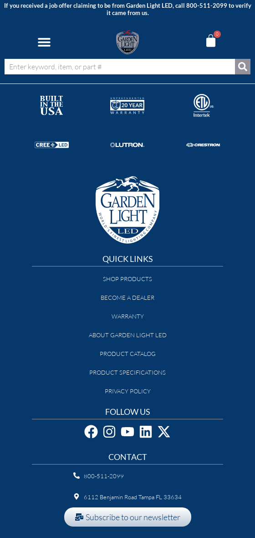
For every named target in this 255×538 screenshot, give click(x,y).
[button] (44, 42)
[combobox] (120, 66)
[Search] (242, 66)
